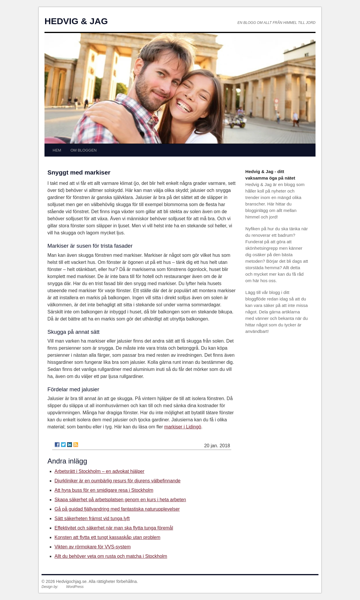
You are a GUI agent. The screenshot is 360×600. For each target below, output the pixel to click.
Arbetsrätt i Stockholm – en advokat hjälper (99, 471)
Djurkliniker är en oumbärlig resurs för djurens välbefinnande (118, 480)
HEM (57, 150)
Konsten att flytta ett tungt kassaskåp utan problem (107, 537)
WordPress (74, 587)
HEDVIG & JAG (76, 21)
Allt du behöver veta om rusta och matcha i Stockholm (111, 556)
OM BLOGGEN (83, 150)
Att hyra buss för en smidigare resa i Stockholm (104, 490)
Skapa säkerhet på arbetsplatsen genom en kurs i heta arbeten (120, 499)
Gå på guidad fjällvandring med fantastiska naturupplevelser (117, 509)
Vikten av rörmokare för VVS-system (93, 546)
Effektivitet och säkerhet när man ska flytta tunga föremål (114, 527)
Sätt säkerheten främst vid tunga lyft (92, 518)
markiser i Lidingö (182, 426)
